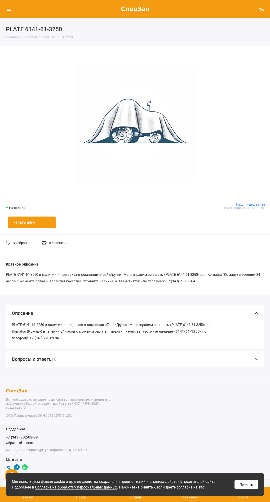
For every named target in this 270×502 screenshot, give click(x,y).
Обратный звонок (20, 443)
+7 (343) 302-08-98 (22, 437)
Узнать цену (24, 222)
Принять (246, 484)
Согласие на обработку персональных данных (76, 487)
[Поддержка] (261, 9)
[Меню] (9, 9)
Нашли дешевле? (250, 204)
